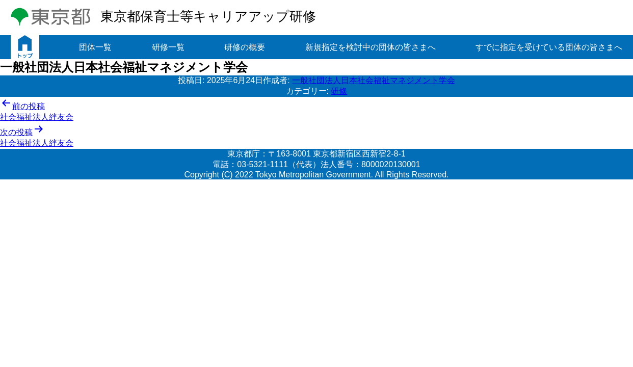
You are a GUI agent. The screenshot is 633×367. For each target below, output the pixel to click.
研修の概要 (244, 47)
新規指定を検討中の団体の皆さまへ (370, 47)
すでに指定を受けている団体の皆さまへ (549, 47)
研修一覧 (168, 47)
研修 (339, 91)
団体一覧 (95, 47)
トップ (25, 47)
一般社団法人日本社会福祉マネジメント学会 (373, 80)
